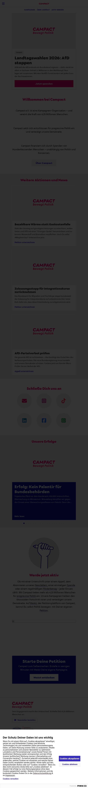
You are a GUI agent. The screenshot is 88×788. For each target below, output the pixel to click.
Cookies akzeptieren (69, 758)
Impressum (10, 775)
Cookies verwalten (10, 779)
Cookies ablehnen (70, 764)
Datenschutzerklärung (42, 773)
